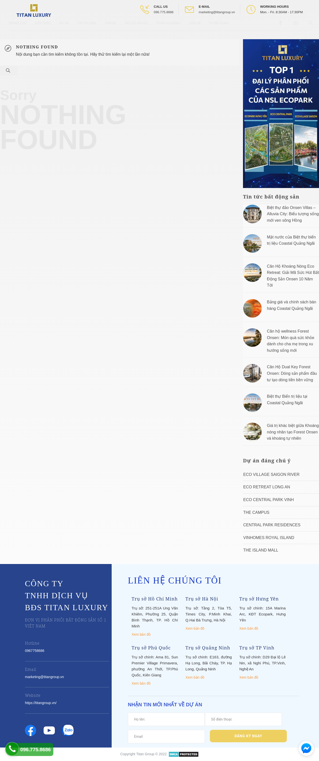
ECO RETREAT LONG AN (266, 487)
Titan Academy (168, 27)
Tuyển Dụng (219, 27)
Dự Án (64, 27)
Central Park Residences (271, 525)
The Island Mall (260, 550)
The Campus (256, 512)
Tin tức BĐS (86, 27)
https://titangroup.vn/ (41, 703)
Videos (110, 27)
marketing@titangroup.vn (217, 12)
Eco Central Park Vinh (268, 500)
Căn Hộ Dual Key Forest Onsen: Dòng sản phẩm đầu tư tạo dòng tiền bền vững (292, 373)
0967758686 (34, 651)
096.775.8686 (164, 12)
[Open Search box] (311, 27)
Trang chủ (17, 27)
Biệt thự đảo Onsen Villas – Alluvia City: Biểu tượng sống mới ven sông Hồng (293, 213)
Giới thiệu (43, 27)
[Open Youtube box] (296, 27)
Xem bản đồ (141, 634)
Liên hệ (195, 27)
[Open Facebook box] (281, 27)
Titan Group (145, 754)
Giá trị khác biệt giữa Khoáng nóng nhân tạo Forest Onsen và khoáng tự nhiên (293, 431)
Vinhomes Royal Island (268, 538)
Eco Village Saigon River (271, 474)
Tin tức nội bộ (136, 27)
